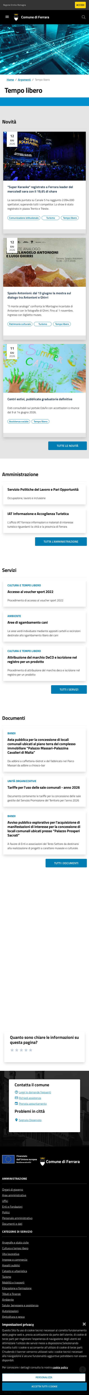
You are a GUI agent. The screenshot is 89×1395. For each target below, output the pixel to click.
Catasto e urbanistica (14, 1271)
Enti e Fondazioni (12, 1206)
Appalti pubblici (11, 1265)
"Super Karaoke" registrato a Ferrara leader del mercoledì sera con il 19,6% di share (40, 189)
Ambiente (8, 1299)
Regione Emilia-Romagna (14, 5)
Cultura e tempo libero (15, 1248)
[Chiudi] (84, 1323)
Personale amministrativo (17, 1218)
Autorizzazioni (10, 1311)
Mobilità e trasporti (13, 1282)
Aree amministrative (14, 1195)
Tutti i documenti (66, 863)
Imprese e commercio (14, 1259)
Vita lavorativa (10, 1254)
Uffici (5, 1201)
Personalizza (44, 1377)
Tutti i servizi (69, 689)
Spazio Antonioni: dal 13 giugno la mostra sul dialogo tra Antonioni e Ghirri (39, 295)
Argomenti (24, 79)
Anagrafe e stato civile (15, 1242)
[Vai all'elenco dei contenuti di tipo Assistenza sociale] (18, 421)
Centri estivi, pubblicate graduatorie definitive (39, 399)
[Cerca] (84, 17)
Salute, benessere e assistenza (20, 1305)
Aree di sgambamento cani (27, 622)
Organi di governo (12, 1189)
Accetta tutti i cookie (44, 1386)
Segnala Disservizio (28, 1120)
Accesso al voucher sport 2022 (30, 591)
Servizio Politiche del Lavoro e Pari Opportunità (42, 489)
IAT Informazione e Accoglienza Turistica (38, 513)
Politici (6, 1212)
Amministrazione (14, 1178)
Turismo (6, 1277)
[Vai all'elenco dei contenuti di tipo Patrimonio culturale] (19, 324)
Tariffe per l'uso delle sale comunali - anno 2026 (43, 787)
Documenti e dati (12, 1224)
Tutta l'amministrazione (61, 541)
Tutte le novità (67, 446)
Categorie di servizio (17, 1231)
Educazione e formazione (17, 1288)
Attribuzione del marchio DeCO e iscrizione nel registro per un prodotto (42, 659)
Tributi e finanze (11, 1294)
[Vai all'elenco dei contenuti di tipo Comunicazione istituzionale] (23, 218)
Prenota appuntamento (31, 1103)
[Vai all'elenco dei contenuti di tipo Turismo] (50, 218)
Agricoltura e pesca (13, 1317)
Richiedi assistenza (28, 1098)
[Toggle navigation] (7, 17)
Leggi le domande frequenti (33, 1092)
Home (10, 79)
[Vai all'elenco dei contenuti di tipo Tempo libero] (70, 218)
